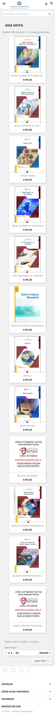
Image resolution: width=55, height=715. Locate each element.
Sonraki (45, 653)
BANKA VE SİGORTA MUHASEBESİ (27, 325)
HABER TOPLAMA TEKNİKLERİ (27, 625)
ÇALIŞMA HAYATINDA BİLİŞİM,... (27, 575)
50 (17, 653)
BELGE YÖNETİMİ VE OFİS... (27, 125)
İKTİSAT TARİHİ (27, 175)
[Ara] (27, 14)
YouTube (21, 670)
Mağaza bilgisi (11, 706)
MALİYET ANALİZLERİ (27, 475)
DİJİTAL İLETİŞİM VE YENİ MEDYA (27, 225)
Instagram (29, 670)
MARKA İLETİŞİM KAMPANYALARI (27, 525)
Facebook (4, 670)
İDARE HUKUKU (27, 425)
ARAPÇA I (27, 375)
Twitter (13, 670)
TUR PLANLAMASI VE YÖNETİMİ (27, 275)
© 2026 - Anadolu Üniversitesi (17, 711)
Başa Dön (42, 661)
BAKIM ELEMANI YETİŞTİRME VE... (27, 75)
